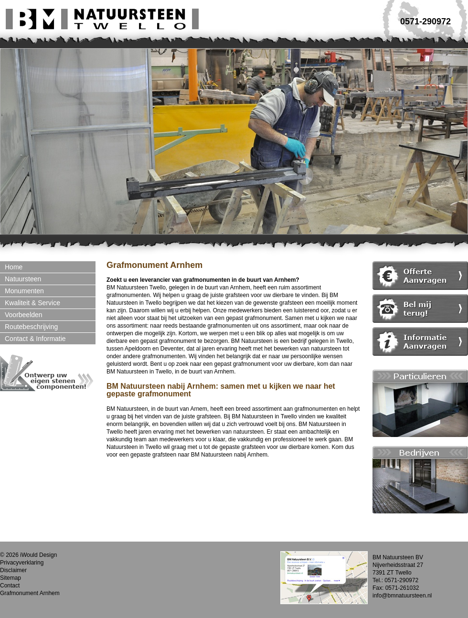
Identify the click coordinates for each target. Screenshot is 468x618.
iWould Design (38, 555)
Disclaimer (13, 570)
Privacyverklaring (21, 562)
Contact (10, 585)
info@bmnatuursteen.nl (402, 595)
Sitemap (10, 578)
